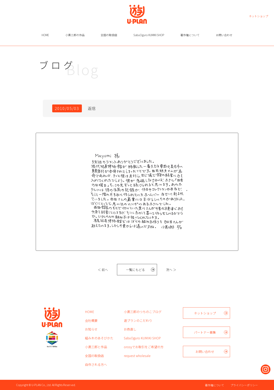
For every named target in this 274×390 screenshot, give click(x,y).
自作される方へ (96, 364)
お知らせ (91, 329)
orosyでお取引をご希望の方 (143, 346)
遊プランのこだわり (138, 320)
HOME (45, 35)
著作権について (190, 35)
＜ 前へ (103, 269)
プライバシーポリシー (244, 385)
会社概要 (91, 320)
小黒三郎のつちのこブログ (143, 311)
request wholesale (137, 355)
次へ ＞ (171, 269)
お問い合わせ (224, 35)
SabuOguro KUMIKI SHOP (148, 35)
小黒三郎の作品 (75, 35)
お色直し (130, 329)
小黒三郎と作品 (96, 346)
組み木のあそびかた (99, 338)
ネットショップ (258, 15)
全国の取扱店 (109, 35)
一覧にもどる (135, 269)
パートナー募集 (205, 332)
